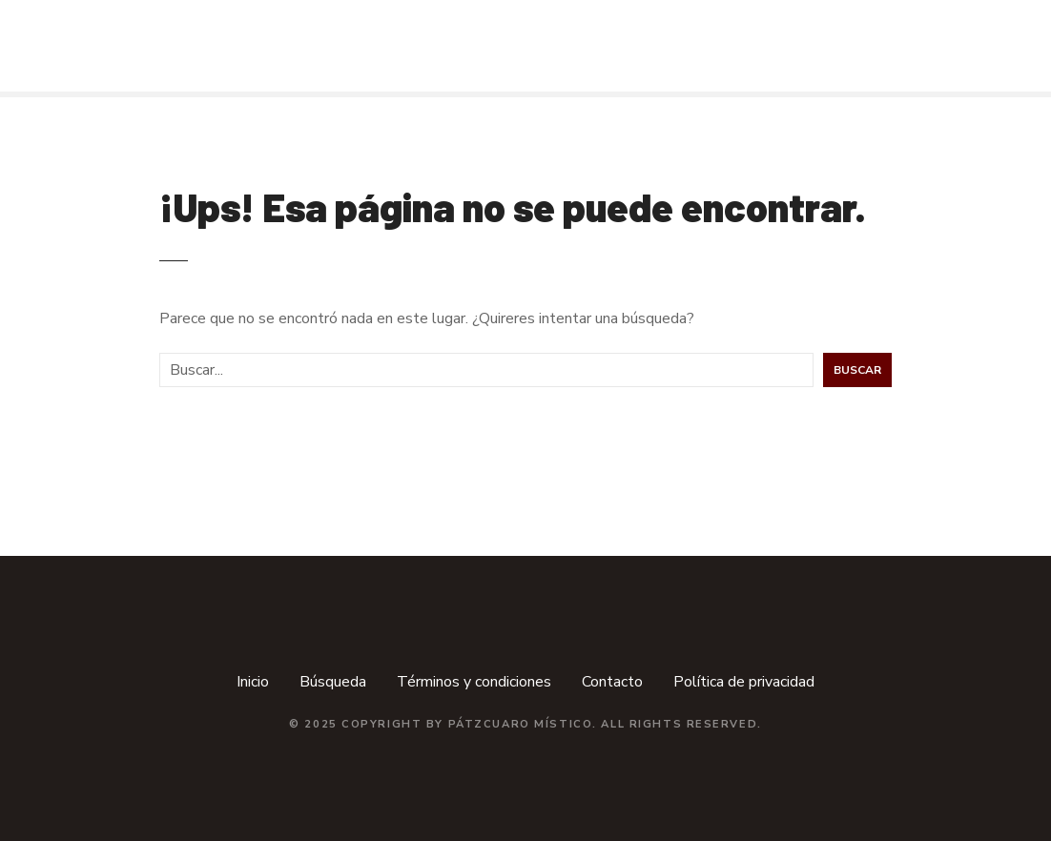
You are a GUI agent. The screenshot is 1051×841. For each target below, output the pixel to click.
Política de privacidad (743, 681)
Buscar (857, 370)
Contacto (612, 681)
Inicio (253, 681)
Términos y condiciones (474, 681)
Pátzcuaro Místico (520, 724)
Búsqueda (332, 681)
